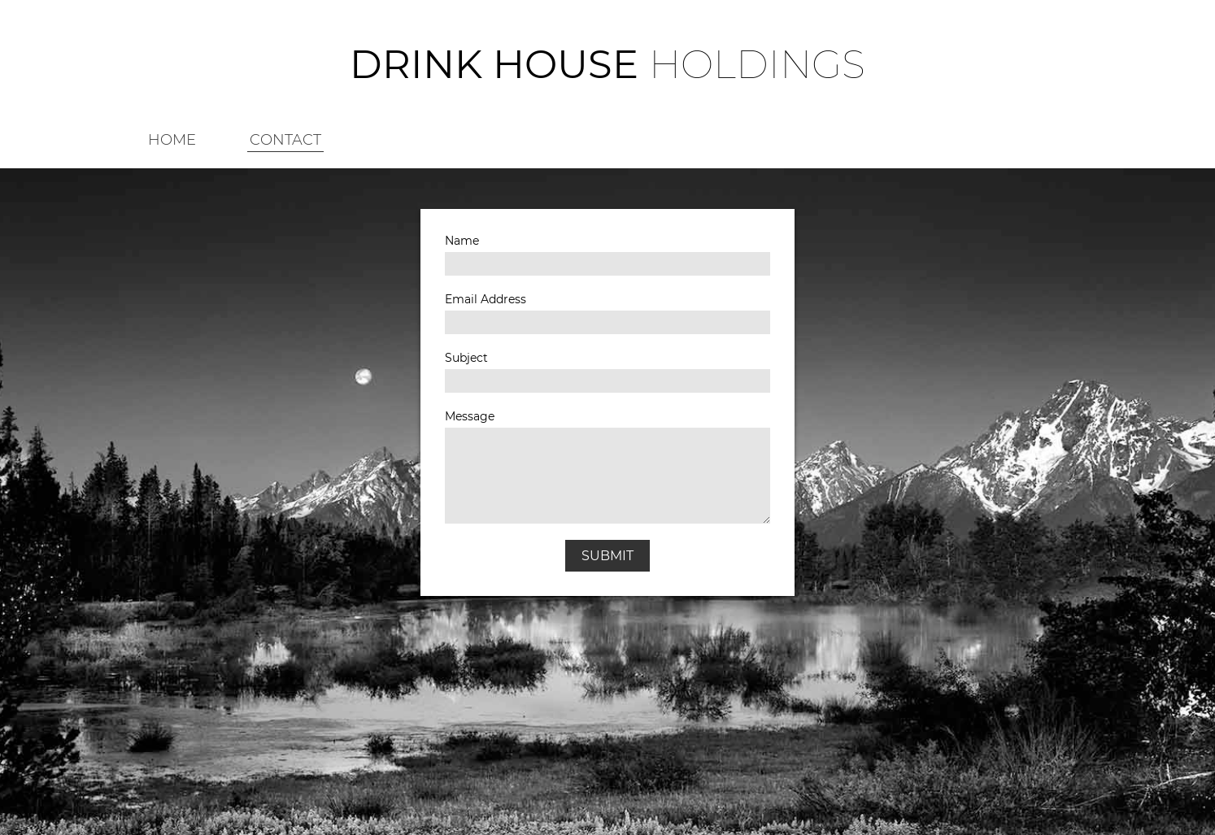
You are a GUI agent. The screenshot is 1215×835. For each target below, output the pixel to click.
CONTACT (285, 140)
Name (462, 240)
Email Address (485, 299)
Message (469, 416)
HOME (172, 140)
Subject (466, 357)
